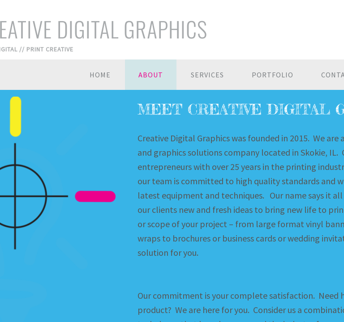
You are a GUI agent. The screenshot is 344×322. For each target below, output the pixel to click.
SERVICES (207, 74)
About (150, 74)
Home (100, 74)
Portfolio (272, 74)
